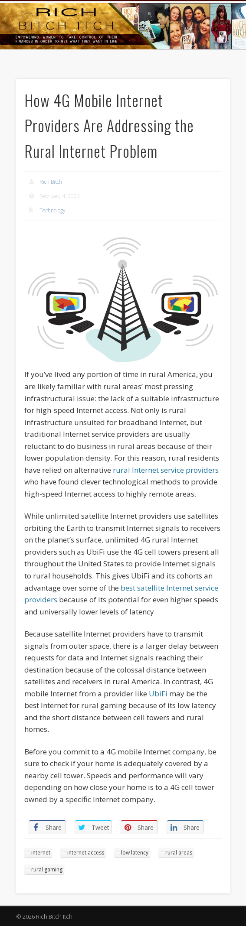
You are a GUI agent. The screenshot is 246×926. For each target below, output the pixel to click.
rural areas (178, 852)
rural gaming (46, 869)
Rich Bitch (50, 181)
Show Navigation (203, 77)
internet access (85, 852)
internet (40, 852)
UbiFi (158, 694)
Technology (52, 210)
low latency (134, 852)
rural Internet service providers (166, 470)
